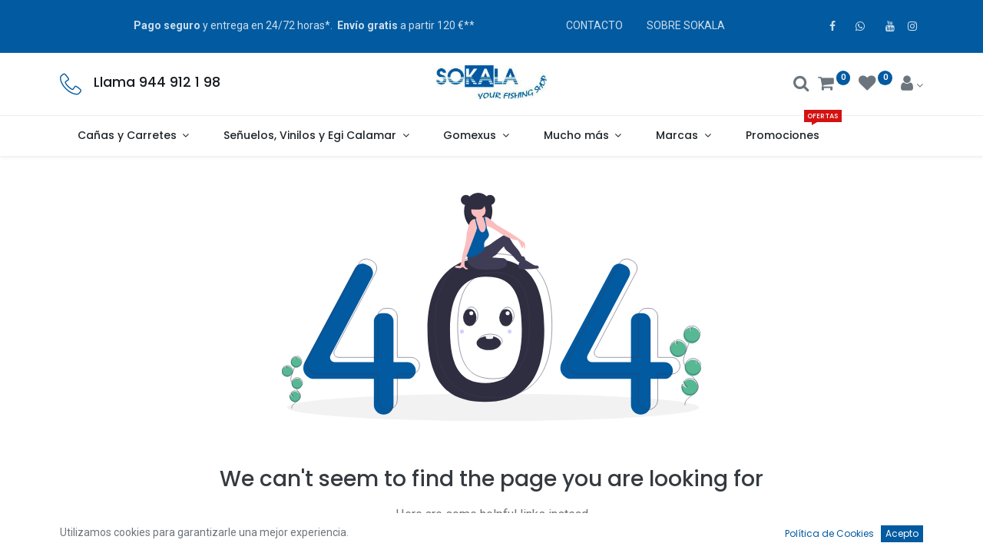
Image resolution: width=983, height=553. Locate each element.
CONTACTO (594, 25)
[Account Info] (912, 85)
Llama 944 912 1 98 (157, 82)
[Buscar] (801, 85)
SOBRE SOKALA (686, 25)
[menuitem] (782, 136)
